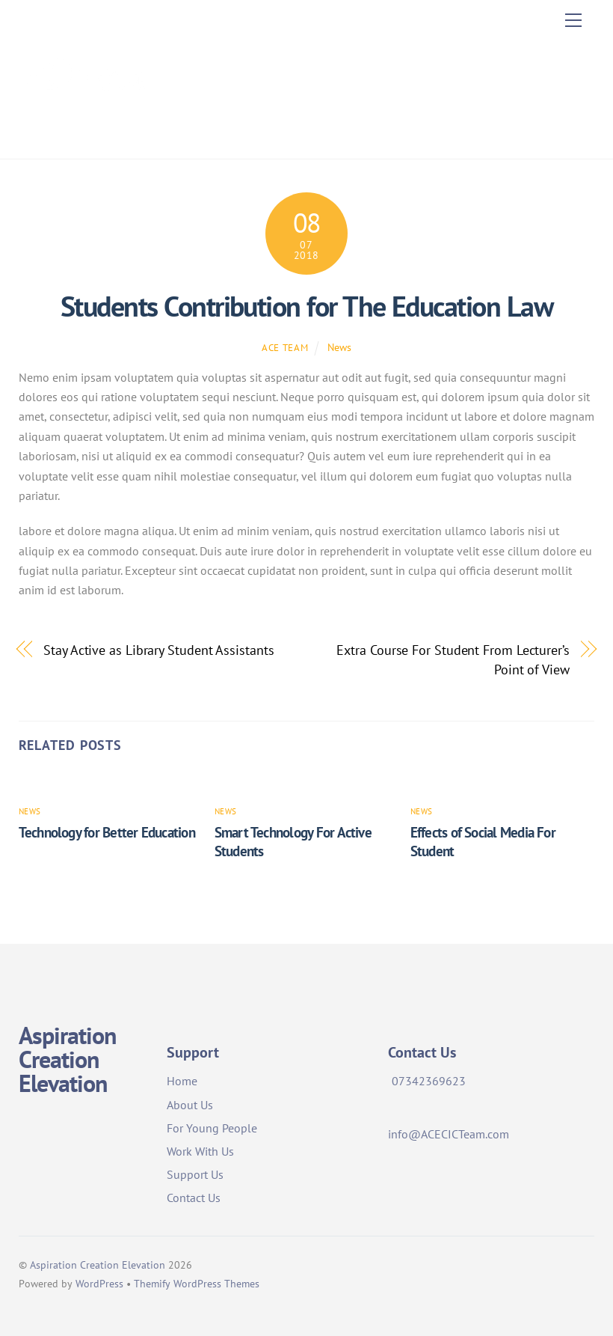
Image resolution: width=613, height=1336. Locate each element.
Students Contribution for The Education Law (306, 306)
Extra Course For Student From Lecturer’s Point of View (452, 659)
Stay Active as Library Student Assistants (158, 650)
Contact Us (194, 1197)
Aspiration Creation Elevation (97, 1265)
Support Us (195, 1174)
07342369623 (429, 1080)
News (339, 347)
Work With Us (200, 1151)
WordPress (99, 1283)
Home (182, 1080)
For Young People (212, 1127)
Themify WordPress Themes (196, 1283)
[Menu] (573, 20)
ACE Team (285, 347)
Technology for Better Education (107, 832)
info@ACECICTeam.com (448, 1133)
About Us (190, 1104)
